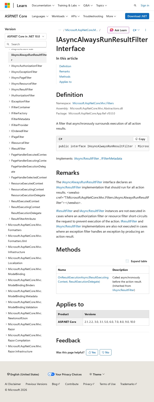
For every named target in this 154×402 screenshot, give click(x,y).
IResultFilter (64, 211)
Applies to (65, 82)
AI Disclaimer (13, 384)
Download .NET (137, 16)
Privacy (87, 384)
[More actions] (145, 30)
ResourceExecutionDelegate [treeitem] (28, 195)
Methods (64, 76)
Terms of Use (108, 384)
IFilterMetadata (111, 158)
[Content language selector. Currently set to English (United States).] (23, 374)
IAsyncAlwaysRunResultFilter (82, 182)
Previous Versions (36, 384)
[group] (102, 146)
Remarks (64, 71)
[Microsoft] (7, 5)
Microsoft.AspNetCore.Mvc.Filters (82, 30)
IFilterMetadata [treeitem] (20, 119)
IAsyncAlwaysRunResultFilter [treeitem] (29, 57)
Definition (65, 66)
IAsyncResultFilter (86, 158)
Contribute (71, 384)
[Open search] (135, 5)
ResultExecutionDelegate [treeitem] (26, 213)
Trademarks (127, 384)
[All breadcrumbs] (59, 30)
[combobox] (26, 36)
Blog (54, 384)
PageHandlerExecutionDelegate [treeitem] (28, 168)
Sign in (145, 5)
